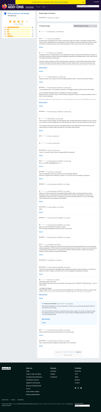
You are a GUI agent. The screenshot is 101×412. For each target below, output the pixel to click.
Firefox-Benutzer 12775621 (55, 340)
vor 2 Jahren (56, 17)
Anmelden (96, 1)
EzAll (49, 136)
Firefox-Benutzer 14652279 (55, 237)
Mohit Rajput (51, 118)
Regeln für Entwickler (33, 383)
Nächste (78, 352)
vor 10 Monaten (58, 52)
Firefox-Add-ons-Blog (33, 374)
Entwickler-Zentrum (32, 380)
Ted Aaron (51, 52)
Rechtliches (21, 399)
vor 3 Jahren (56, 279)
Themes (38, 7)
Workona (13, 15)
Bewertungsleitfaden (33, 394)
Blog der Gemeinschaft (33, 386)
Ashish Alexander (52, 76)
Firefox (58, 2)
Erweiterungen (30, 7)
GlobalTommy (51, 31)
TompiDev (51, 244)
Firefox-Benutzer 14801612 (55, 184)
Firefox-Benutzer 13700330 (55, 330)
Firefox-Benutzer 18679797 (55, 191)
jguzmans (50, 171)
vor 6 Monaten (60, 31)
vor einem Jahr (61, 76)
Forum (28, 388)
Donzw (50, 38)
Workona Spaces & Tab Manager (18, 13)
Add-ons (29, 368)
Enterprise (53, 377)
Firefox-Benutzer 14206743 (55, 161)
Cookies (13, 399)
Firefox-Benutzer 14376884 (55, 267)
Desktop (53, 371)
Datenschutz (5, 399)
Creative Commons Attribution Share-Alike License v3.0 (52, 403)
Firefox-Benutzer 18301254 (55, 87)
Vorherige (58, 352)
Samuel (50, 17)
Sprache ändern (79, 403)
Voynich (50, 279)
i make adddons (52, 207)
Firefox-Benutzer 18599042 (55, 225)
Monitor (77, 380)
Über (27, 371)
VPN (76, 374)
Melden (41, 47)
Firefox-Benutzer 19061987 (55, 111)
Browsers (78, 371)
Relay (76, 377)
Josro (49, 150)
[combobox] (88, 6)
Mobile (52, 374)
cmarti (49, 143)
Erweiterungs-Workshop (34, 377)
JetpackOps (51, 260)
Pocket (77, 383)
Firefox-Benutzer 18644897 (55, 217)
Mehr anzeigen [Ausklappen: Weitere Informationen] (43, 67)
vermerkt (15, 403)
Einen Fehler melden (32, 391)
